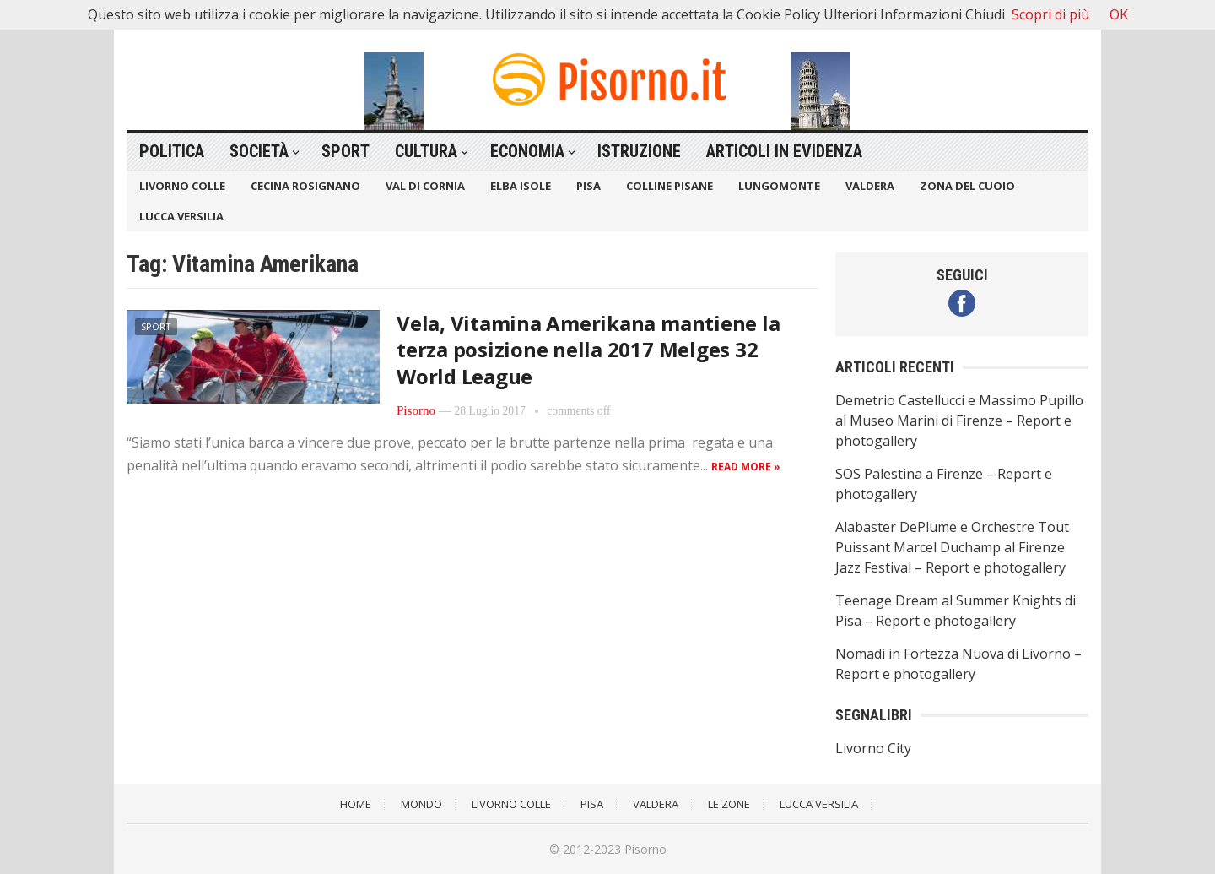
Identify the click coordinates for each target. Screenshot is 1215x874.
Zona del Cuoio (967, 185)
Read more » (745, 466)
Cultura (426, 151)
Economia (527, 151)
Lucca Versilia (181, 216)
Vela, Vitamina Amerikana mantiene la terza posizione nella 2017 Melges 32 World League (588, 349)
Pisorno (416, 410)
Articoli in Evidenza (784, 151)
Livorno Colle (182, 185)
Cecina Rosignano (305, 185)
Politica (171, 151)
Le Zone (729, 804)
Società (259, 151)
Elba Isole (520, 185)
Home (355, 804)
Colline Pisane (669, 185)
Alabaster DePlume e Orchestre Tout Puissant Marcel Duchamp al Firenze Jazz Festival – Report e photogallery (952, 547)
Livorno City (873, 748)
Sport (345, 151)
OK (1119, 14)
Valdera (869, 185)
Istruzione (639, 151)
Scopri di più (1050, 14)
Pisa (588, 185)
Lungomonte (779, 185)
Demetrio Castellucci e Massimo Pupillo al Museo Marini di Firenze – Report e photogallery (959, 420)
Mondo (421, 804)
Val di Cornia (425, 185)
